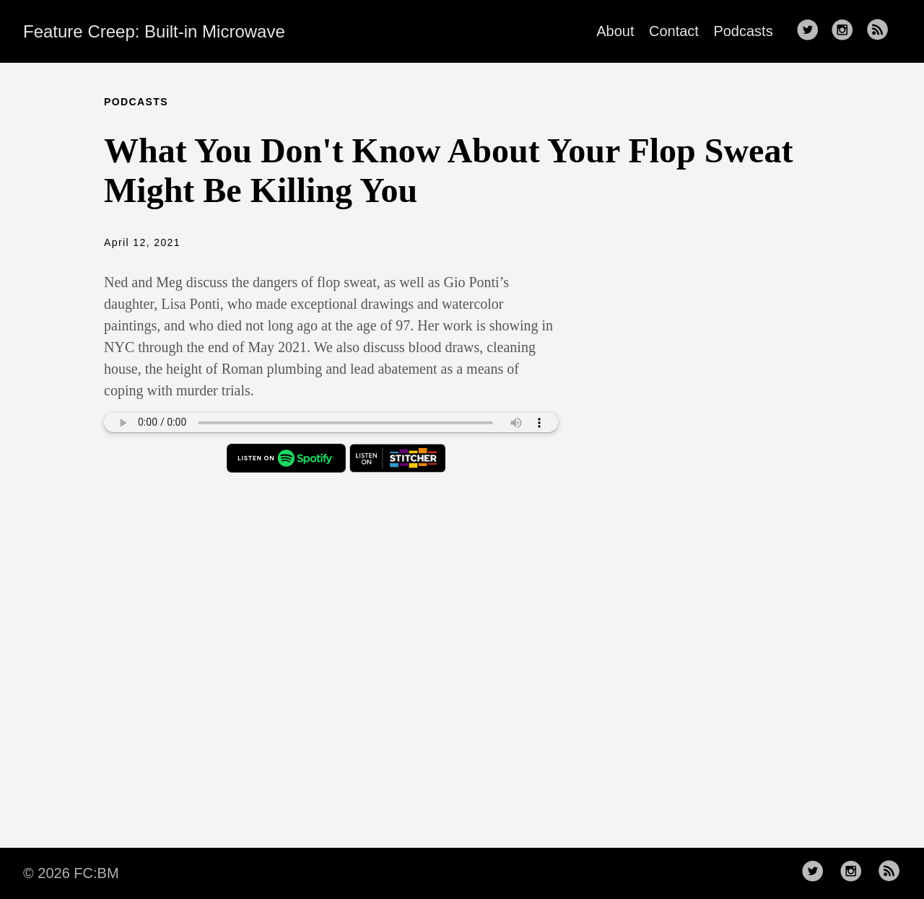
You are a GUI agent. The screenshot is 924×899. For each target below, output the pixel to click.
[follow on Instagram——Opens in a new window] (847, 31)
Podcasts (742, 31)
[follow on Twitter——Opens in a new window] (812, 31)
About (615, 31)
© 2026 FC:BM (71, 873)
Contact (674, 31)
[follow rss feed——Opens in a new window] (882, 31)
